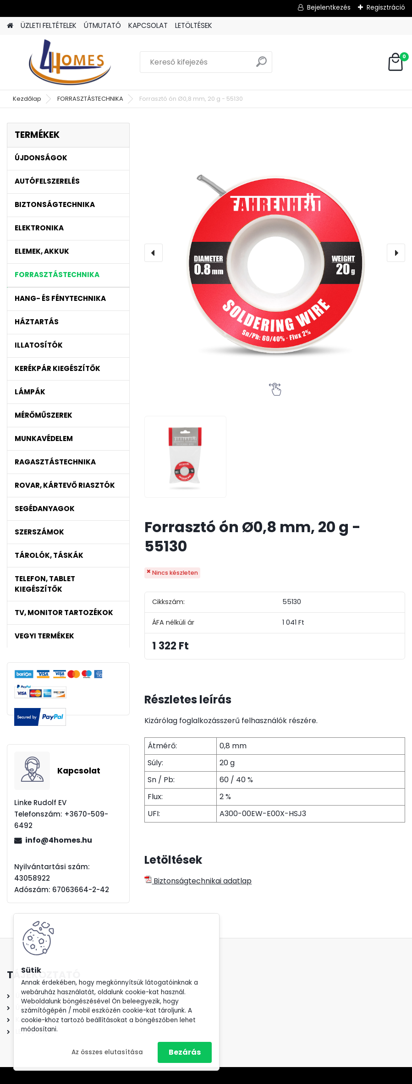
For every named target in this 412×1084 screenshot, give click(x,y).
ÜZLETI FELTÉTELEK (49, 25)
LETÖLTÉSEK (193, 25)
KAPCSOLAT (148, 25)
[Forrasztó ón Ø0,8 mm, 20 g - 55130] (274, 253)
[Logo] (70, 62)
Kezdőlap (27, 98)
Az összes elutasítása (107, 1052)
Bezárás (185, 1052)
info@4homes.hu (58, 840)
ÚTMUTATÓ (102, 25)
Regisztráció (386, 7)
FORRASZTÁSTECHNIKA (90, 98)
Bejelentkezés (329, 7)
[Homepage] (10, 26)
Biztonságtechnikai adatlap (198, 881)
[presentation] (153, 253)
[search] (261, 65)
